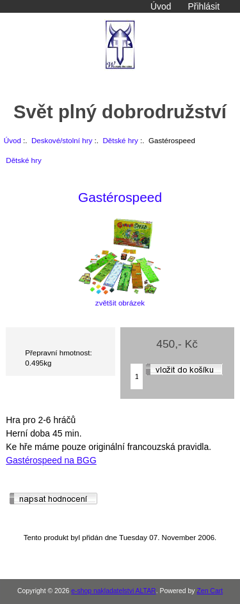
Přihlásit (204, 6)
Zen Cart (209, 590)
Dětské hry (120, 140)
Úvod (160, 6)
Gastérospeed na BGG (51, 460)
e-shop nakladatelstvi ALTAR (113, 590)
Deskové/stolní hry (61, 140)
